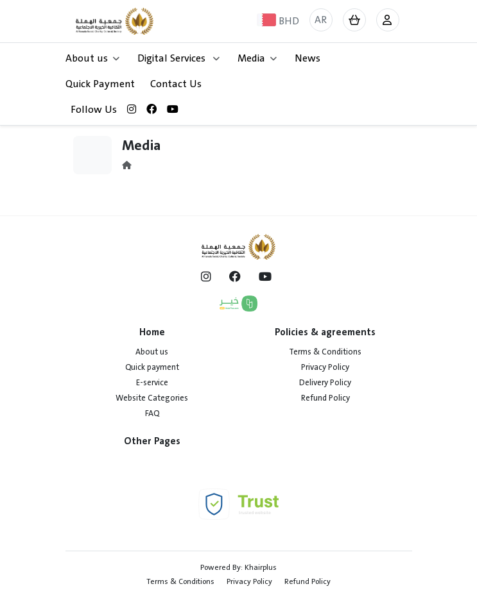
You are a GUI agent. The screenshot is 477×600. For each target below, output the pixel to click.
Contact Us (176, 84)
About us (151, 352)
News (307, 58)
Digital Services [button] (178, 58)
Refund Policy (325, 398)
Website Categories (152, 398)
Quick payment (152, 367)
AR (321, 20)
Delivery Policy (325, 383)
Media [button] (257, 58)
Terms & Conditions (325, 352)
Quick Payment (100, 84)
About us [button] (92, 58)
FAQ (152, 413)
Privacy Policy (325, 367)
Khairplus (261, 567)
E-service (152, 383)
